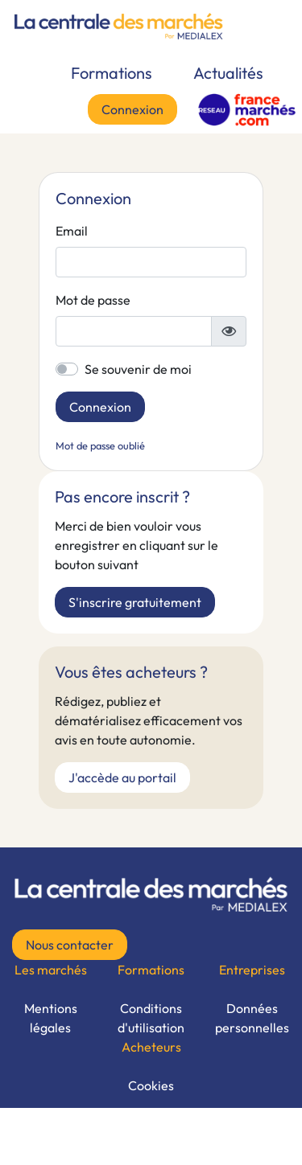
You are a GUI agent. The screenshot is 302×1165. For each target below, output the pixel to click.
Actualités (228, 73)
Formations (111, 73)
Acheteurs (151, 1047)
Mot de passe (93, 300)
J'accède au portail (122, 777)
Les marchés (50, 970)
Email (72, 231)
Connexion (132, 109)
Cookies (151, 1085)
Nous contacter (70, 945)
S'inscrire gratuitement (134, 602)
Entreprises (252, 970)
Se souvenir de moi (138, 369)
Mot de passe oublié (100, 445)
